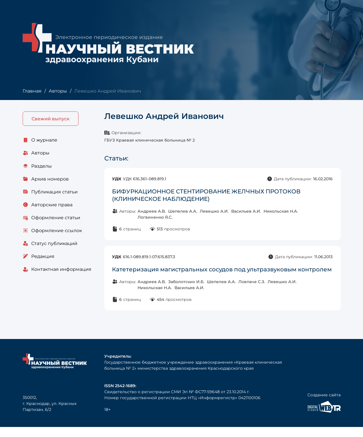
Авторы (57, 91)
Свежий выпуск (51, 119)
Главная (32, 91)
